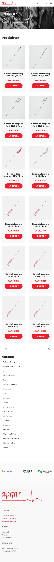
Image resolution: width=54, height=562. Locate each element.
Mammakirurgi (8, 411)
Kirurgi (5, 393)
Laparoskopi (7, 398)
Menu (35, 3)
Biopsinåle (26, 19)
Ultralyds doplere (9, 443)
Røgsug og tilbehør (10, 434)
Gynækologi (7, 389)
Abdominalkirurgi (9, 362)
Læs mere (14, 86)
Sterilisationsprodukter (11, 438)
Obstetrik (6, 420)
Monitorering (7, 416)
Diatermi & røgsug (9, 375)
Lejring (5, 402)
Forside (6, 19)
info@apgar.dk (10, 521)
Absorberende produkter (12, 366)
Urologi (5, 447)
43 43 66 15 (12, 516)
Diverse (5, 380)
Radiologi (16, 19)
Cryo (4, 371)
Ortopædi (6, 425)
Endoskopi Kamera (10, 384)
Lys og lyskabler (8, 407)
